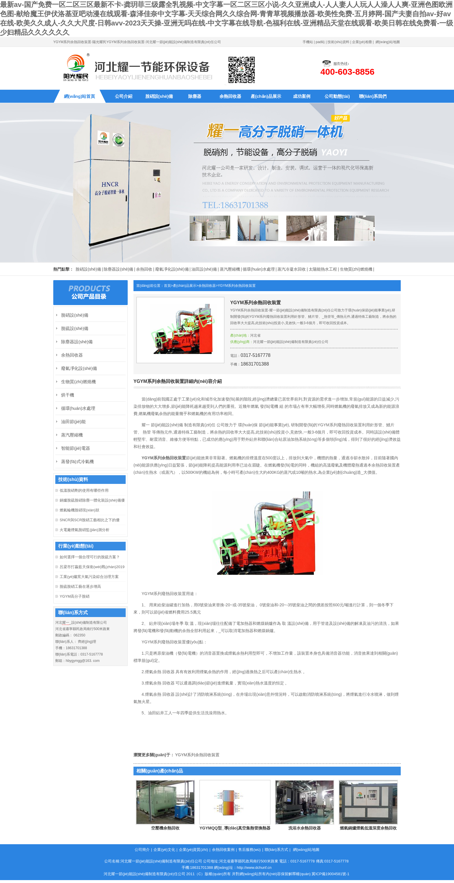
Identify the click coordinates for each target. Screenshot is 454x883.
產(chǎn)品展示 (266, 96)
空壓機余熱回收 (165, 828)
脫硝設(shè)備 (159, 96)
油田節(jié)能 (73, 421)
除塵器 (194, 96)
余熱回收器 (230, 96)
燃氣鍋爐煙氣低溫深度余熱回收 (368, 828)
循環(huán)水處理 (258, 269)
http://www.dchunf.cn (254, 867)
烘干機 (67, 394)
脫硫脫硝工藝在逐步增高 (80, 586)
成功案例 (301, 96)
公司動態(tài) (337, 96)
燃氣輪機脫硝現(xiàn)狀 (79, 510)
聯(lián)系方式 (276, 849)
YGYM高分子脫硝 (74, 596)
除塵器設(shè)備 (118, 269)
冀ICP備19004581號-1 (330, 874)
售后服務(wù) (249, 849)
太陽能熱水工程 (323, 269)
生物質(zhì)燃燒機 (356, 269)
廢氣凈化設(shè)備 (172, 269)
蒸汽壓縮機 (230, 269)
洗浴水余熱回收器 (304, 828)
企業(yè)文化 (164, 849)
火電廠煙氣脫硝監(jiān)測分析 (84, 530)
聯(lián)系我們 (373, 96)
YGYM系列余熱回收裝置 (237, 286)
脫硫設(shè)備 (74, 328)
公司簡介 (142, 849)
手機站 (308, 42)
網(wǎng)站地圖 (388, 42)
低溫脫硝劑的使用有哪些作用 (84, 490)
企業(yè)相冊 (362, 42)
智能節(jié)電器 (75, 448)
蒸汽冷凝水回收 (291, 269)
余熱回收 (144, 269)
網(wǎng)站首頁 (79, 96)
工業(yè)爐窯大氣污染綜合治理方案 (89, 576)
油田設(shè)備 (204, 269)
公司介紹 (123, 96)
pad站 (320, 42)
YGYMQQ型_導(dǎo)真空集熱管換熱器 (234, 828)
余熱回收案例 (223, 849)
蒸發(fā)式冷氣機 (77, 461)
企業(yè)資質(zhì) (193, 849)
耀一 (65, 623)
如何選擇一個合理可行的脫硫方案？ (90, 557)
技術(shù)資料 (338, 42)
